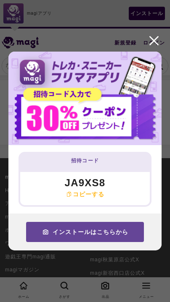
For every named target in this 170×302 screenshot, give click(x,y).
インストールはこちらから (85, 232)
